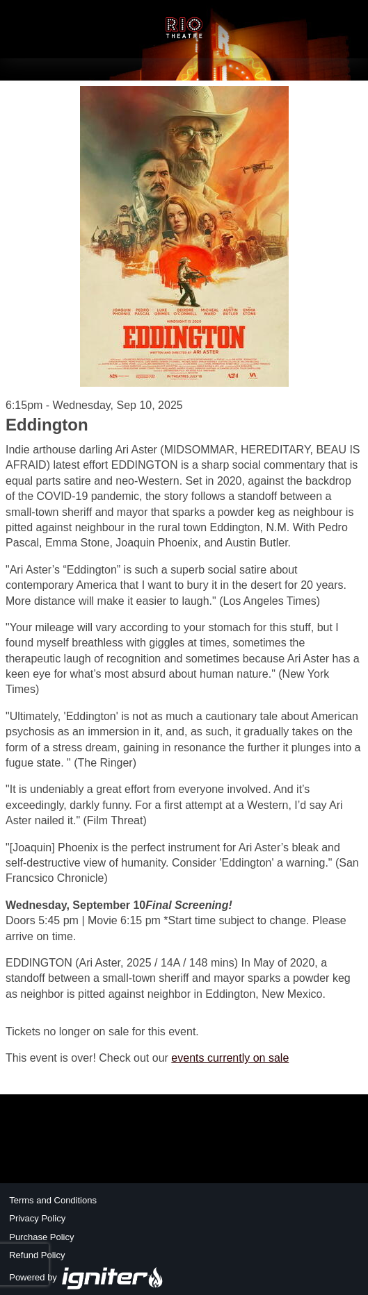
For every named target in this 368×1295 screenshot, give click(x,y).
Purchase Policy (41, 1237)
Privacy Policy (37, 1218)
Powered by (86, 1277)
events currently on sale (230, 1058)
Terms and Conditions (53, 1200)
